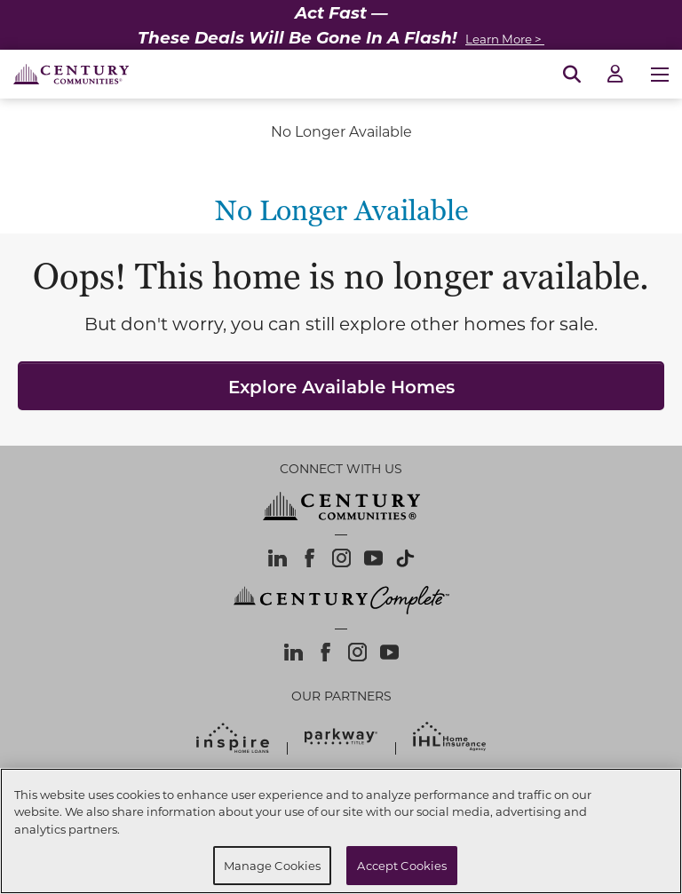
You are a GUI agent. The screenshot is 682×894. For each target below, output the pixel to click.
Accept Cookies (402, 865)
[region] (341, 831)
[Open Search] (572, 74)
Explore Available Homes (341, 386)
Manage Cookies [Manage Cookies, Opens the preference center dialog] (272, 865)
